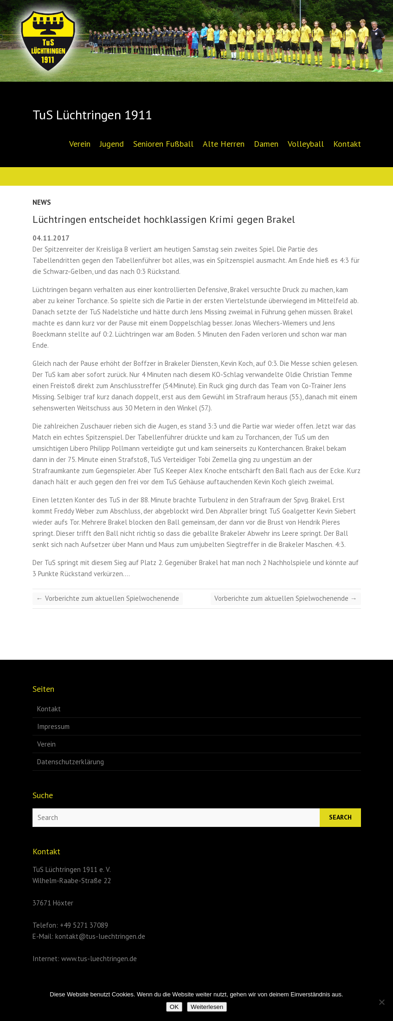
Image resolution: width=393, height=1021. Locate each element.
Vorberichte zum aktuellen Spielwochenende (107, 598)
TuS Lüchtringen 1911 (92, 114)
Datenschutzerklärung (70, 761)
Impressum (53, 726)
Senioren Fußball (163, 143)
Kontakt (347, 143)
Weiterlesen (207, 1006)
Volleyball (306, 143)
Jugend (112, 143)
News (41, 202)
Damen (266, 143)
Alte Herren (224, 143)
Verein (79, 143)
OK (174, 1006)
